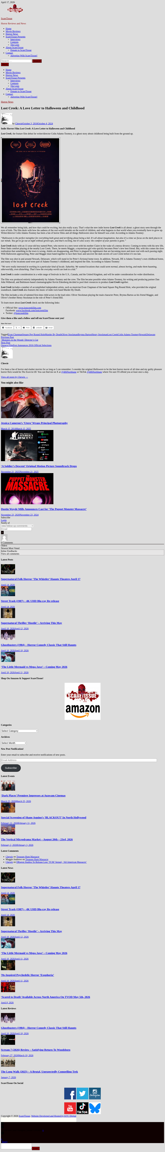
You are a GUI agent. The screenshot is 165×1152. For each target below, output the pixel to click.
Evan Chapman (15, 334)
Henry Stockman (100, 334)
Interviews (15, 39)
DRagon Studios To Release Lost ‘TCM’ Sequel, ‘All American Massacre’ (51, 862)
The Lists (14, 44)
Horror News (12, 34)
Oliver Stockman (70, 334)
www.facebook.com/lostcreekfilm (32, 310)
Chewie (18, 123)
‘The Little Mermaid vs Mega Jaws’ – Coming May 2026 (34, 666)
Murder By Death (53, 334)
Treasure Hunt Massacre (27, 856)
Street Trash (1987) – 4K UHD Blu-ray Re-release (30, 600)
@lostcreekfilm (21, 313)
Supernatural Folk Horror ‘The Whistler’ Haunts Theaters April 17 (40, 579)
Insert (38, 1149)
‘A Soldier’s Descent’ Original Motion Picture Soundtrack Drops (39, 466)
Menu (5, 64)
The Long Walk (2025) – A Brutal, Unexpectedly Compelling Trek (39, 1071)
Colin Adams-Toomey (128, 334)
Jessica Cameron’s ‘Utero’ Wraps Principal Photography (34, 423)
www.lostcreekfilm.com (30, 307)
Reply (5, 1141)
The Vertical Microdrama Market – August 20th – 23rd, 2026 (37, 839)
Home (8, 28)
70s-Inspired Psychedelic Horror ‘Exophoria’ (27, 974)
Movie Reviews (13, 31)
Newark (142, 334)
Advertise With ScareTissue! (23, 55)
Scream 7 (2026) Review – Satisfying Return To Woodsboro (35, 1049)
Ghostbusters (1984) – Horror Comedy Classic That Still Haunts (38, 644)
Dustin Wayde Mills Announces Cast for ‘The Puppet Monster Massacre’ (44, 509)
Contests (14, 42)
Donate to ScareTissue (20, 50)
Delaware (150, 334)
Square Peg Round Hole (33, 334)
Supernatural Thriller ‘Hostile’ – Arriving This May (31, 622)
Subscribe (11, 767)
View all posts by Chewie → (14, 377)
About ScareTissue (14, 47)
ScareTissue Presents (15, 36)
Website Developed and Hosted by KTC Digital (53, 1116)
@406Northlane (68, 372)
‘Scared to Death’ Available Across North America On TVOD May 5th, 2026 (45, 996)
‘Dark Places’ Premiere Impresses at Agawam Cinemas (33, 795)
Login (4, 520)
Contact (9, 53)
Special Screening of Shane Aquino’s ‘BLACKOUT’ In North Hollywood (43, 817)
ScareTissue (6, 18)
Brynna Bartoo (85, 334)
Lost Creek (113, 334)
